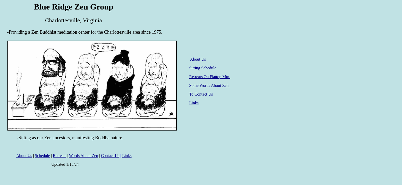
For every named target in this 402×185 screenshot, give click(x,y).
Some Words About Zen (209, 85)
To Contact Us (201, 94)
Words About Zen (83, 155)
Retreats (59, 155)
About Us (198, 59)
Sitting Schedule (202, 68)
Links (193, 103)
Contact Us (110, 155)
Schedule (42, 155)
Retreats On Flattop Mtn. (209, 77)
